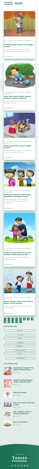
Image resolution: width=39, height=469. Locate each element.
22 (5, 321)
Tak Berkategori (20, 358)
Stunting (19, 353)
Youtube (21, 466)
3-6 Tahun (27, 40)
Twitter (15, 466)
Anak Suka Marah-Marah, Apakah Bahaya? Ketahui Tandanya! (17, 97)
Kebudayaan (20, 342)
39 (16, 321)
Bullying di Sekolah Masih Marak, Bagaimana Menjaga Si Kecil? (17, 195)
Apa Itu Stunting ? (20, 422)
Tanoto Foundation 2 (9, 40)
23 (9, 321)
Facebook (12, 466)
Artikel (19, 338)
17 (16, 319)
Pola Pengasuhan (20, 350)
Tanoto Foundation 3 (9, 92)
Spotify (27, 466)
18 (20, 319)
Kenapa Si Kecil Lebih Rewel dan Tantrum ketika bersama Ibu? (17, 253)
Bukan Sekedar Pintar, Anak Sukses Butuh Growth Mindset (18, 302)
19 (24, 319)
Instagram (18, 466)
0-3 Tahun (20, 330)
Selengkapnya (8, 57)
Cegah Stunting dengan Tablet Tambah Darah (23, 381)
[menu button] (36, 3)
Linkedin (24, 466)
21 (32, 319)
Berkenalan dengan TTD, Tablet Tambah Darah (23, 369)
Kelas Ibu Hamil (19, 392)
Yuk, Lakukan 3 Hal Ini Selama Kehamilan (22, 412)
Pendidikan (19, 346)
